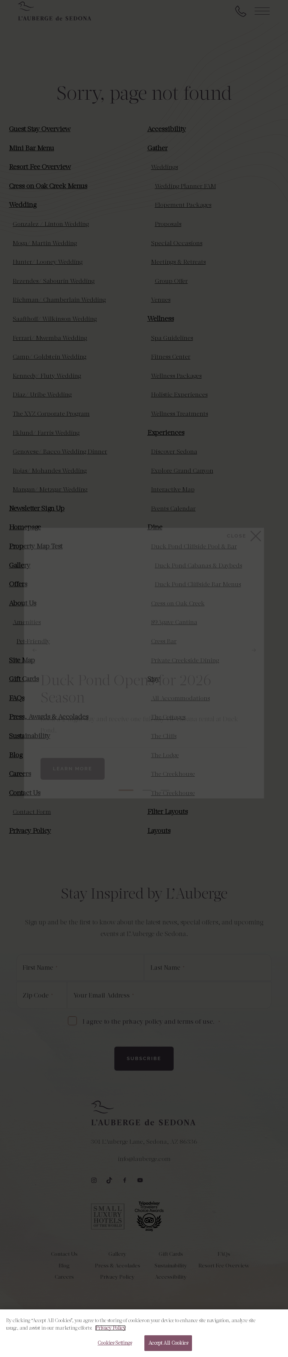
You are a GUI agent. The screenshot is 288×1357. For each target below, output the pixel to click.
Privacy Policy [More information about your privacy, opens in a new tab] (110, 1328)
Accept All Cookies (168, 1343)
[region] (144, 1333)
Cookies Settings (115, 1343)
